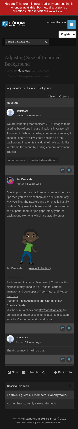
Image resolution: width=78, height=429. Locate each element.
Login (49, 22)
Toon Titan (46, 291)
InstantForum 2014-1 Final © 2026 (44, 418)
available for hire (39, 268)
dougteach (24, 70)
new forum (57, 11)
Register (61, 22)
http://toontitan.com (51, 310)
